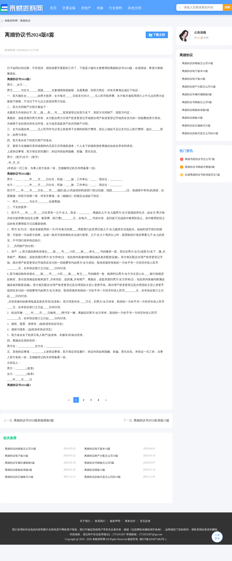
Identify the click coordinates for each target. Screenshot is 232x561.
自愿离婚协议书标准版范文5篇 (202, 174)
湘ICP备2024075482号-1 (152, 539)
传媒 (100, 8)
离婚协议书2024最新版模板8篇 (34, 420)
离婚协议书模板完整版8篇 (200, 167)
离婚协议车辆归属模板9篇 (197, 94)
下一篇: (128, 420)
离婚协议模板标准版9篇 (195, 110)
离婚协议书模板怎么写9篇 (197, 102)
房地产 (86, 8)
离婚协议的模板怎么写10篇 (197, 63)
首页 (53, 8)
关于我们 (85, 521)
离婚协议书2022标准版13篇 (151, 420)
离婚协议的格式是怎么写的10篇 (200, 133)
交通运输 (69, 8)
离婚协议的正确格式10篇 (196, 125)
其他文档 (134, 8)
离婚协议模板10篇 (192, 117)
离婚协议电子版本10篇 (195, 71)
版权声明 (115, 521)
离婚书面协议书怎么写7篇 (200, 159)
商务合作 (130, 521)
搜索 (227, 7)
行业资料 (115, 8)
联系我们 (100, 521)
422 (199, 37)
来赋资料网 (11, 20)
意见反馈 (145, 521)
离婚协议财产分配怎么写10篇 (199, 86)
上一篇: (8, 420)
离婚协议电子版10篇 (193, 78)
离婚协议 (25, 20)
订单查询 (217, 537)
